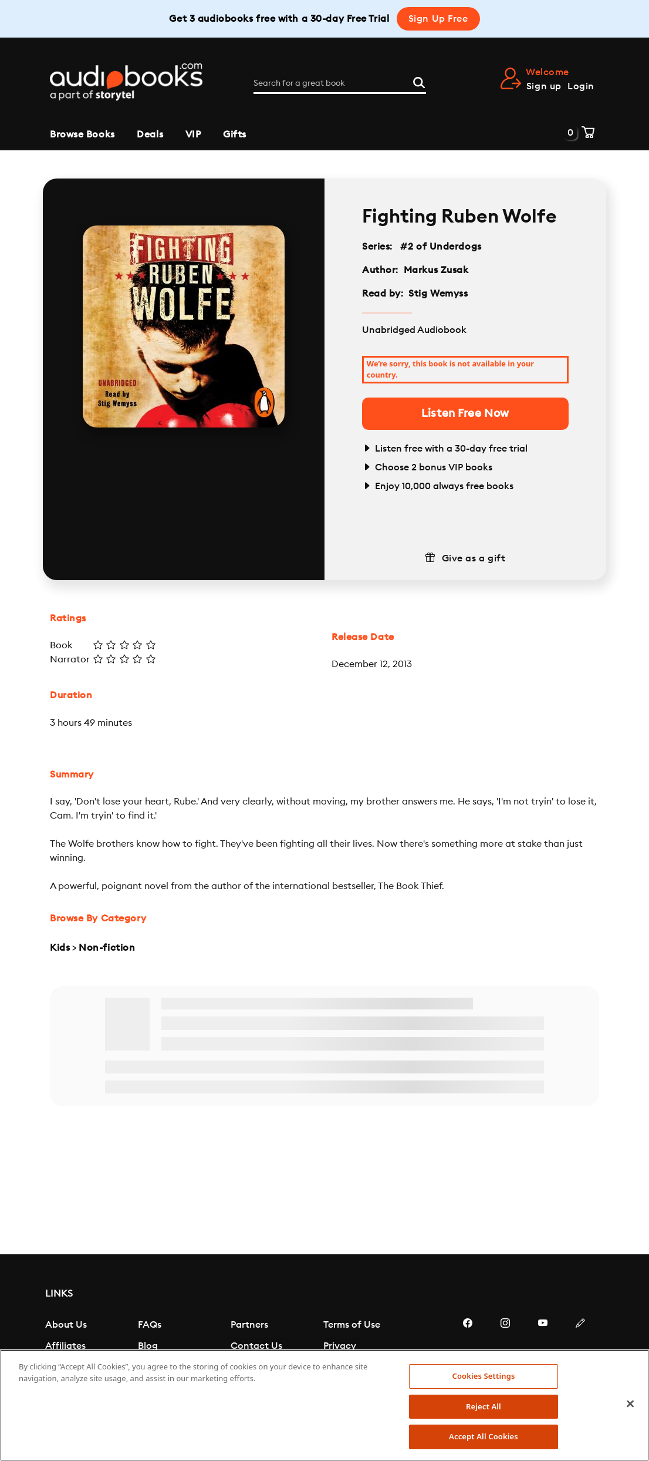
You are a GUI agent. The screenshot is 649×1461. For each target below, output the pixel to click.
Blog (148, 1346)
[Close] (630, 1404)
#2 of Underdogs (441, 246)
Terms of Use (351, 1324)
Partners (249, 1324)
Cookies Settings (483, 1376)
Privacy (339, 1346)
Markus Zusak (436, 270)
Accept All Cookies (483, 1436)
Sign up (544, 86)
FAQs (149, 1324)
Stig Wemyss (438, 293)
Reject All (483, 1406)
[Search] (419, 81)
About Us (66, 1324)
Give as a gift (474, 558)
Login (580, 86)
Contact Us (256, 1346)
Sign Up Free (438, 18)
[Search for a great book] (339, 83)
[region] (324, 1405)
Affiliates (65, 1346)
